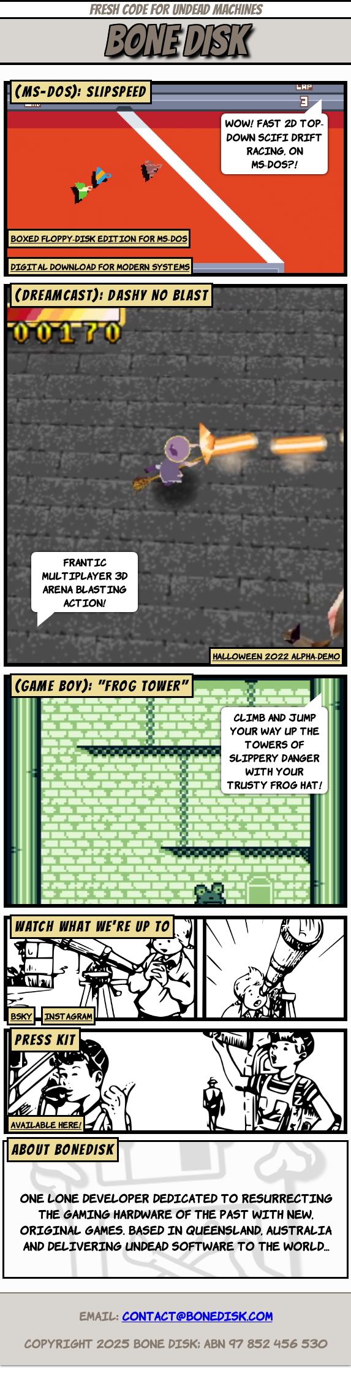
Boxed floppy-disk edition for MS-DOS (98, 237)
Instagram (68, 1015)
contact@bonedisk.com (197, 1315)
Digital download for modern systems (99, 266)
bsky (21, 1015)
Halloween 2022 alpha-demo (276, 655)
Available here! (45, 1124)
